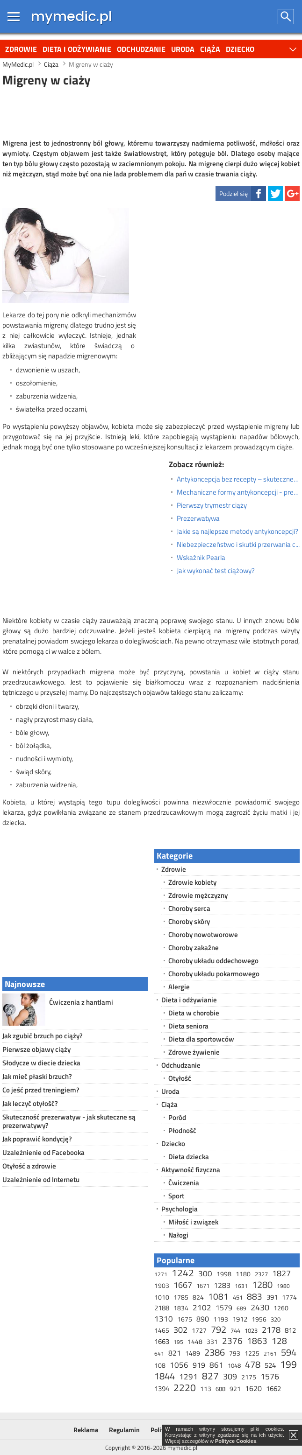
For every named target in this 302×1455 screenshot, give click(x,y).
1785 (180, 1297)
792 (218, 1329)
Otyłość (179, 1078)
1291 (188, 1377)
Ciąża (210, 49)
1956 (259, 1319)
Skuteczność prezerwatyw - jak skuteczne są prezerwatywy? (69, 1121)
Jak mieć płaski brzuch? (37, 1076)
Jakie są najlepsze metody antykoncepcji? (237, 531)
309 (230, 1376)
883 (254, 1296)
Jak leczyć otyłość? (30, 1103)
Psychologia (179, 1208)
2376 (232, 1340)
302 (180, 1329)
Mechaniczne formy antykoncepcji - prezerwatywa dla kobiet (238, 492)
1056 (179, 1365)
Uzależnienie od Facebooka (43, 1152)
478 (252, 1364)
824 (198, 1297)
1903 (161, 1285)
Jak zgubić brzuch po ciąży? (42, 1035)
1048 (234, 1365)
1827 (281, 1273)
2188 (161, 1307)
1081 (218, 1296)
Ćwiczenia (183, 1182)
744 (235, 1330)
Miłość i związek (193, 1222)
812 (290, 1330)
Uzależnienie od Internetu (40, 1179)
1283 (222, 1285)
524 (270, 1365)
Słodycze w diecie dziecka (41, 1062)
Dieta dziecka (188, 1156)
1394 (161, 1388)
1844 (164, 1376)
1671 (202, 1285)
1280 (262, 1284)
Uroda (182, 49)
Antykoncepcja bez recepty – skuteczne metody (238, 479)
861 (216, 1365)
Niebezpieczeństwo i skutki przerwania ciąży (238, 544)
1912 (239, 1319)
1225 (251, 1353)
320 (275, 1319)
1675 (184, 1319)
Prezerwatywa (198, 518)
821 (174, 1352)
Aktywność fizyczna (190, 1169)
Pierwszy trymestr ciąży (212, 505)
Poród (177, 1117)
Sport (176, 1195)
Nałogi (178, 1235)
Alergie (179, 986)
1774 (289, 1297)
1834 (180, 1308)
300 (205, 1273)
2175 (248, 1377)
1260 (280, 1308)
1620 (253, 1388)
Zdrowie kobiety (192, 882)
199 (288, 1364)
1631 (241, 1285)
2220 (184, 1387)
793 (234, 1353)
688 (220, 1388)
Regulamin (124, 1429)
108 (159, 1365)
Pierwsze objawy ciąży (36, 1049)
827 (210, 1375)
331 (212, 1341)
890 (202, 1318)
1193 (220, 1319)
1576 (269, 1376)
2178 (271, 1329)
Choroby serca (189, 908)
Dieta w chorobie (193, 1012)
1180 (243, 1274)
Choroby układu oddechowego (213, 960)
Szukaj (286, 16)
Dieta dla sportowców (201, 1039)
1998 (223, 1274)
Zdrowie (21, 49)
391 (272, 1297)
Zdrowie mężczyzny (198, 895)
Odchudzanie (141, 49)
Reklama (85, 1429)
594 (288, 1352)
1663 (161, 1341)
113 (205, 1388)
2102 (202, 1307)
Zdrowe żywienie (194, 1052)
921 (235, 1388)
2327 (261, 1274)
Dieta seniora (188, 1026)
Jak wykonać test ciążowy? (216, 571)
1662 (273, 1388)
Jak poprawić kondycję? (37, 1138)
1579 (224, 1307)
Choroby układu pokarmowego (213, 973)
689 (241, 1308)
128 (279, 1340)
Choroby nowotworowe (203, 934)
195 (178, 1341)
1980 (283, 1285)
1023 (251, 1330)
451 (238, 1297)
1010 (161, 1297)
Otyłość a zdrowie (29, 1166)
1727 (199, 1330)
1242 (183, 1272)
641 (159, 1353)
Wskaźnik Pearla (201, 558)
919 (199, 1365)
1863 (257, 1340)
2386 (214, 1352)
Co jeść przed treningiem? (40, 1089)
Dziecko (240, 49)
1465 (161, 1330)
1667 (182, 1285)
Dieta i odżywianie (77, 49)
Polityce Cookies (235, 1441)
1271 (160, 1274)
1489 (192, 1353)
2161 (270, 1353)
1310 (163, 1319)
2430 (260, 1307)
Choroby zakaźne (193, 947)
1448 (194, 1341)
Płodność (182, 1130)
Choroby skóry (189, 921)
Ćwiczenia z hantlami (81, 1002)
